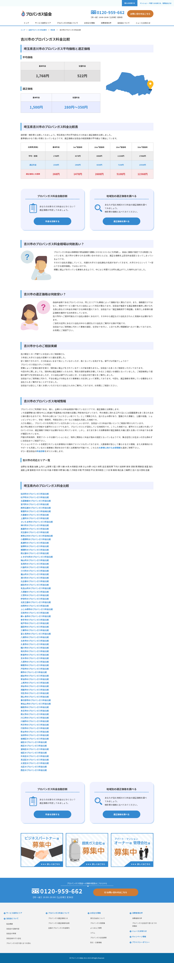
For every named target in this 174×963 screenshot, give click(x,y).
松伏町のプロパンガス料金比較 (35, 493)
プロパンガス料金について (67, 23)
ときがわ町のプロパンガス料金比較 (37, 556)
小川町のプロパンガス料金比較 (35, 570)
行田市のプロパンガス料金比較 (35, 728)
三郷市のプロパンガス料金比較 (35, 630)
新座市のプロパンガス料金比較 (35, 654)
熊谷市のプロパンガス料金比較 (35, 731)
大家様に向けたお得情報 (110, 447)
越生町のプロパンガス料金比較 (35, 584)
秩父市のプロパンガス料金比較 (35, 714)
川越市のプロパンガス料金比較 (35, 721)
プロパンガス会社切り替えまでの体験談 (144, 924)
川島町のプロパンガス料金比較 (35, 567)
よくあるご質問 (96, 928)
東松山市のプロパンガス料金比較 (36, 703)
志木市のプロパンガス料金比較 (35, 658)
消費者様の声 (106, 23)
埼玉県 (52, 30)
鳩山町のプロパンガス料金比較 (35, 560)
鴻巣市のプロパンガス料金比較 (35, 689)
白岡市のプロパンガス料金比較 (35, 605)
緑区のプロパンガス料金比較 (34, 742)
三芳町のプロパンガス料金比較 (35, 595)
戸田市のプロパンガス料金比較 (35, 668)
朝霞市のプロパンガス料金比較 (35, 665)
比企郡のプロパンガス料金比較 (35, 581)
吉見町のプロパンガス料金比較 (35, 563)
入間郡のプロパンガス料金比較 (35, 591)
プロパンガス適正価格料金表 (59, 923)
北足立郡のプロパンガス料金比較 (36, 602)
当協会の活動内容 (12, 929)
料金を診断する (52, 221)
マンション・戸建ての (155, 3)
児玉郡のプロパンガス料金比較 (35, 532)
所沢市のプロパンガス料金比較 (35, 724)
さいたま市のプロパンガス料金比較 (37, 521)
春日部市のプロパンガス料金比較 (36, 700)
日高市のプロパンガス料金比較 (35, 612)
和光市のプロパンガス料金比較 (35, 651)
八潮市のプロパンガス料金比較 (35, 637)
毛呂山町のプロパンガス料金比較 (36, 588)
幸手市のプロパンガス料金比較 (35, 619)
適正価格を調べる (121, 221)
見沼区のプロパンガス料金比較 (35, 759)
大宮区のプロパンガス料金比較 (35, 763)
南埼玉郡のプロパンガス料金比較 (36, 507)
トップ (26, 23)
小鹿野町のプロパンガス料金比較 (36, 539)
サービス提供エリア (43, 23)
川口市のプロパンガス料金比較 (35, 717)
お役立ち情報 (89, 23)
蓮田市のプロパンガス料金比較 (35, 626)
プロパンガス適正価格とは (58, 918)
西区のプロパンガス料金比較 (34, 770)
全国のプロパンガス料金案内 (59, 928)
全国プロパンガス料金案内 (38, 30)
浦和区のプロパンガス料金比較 (35, 749)
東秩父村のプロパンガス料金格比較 (37, 535)
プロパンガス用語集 (97, 923)
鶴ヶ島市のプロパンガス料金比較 (36, 616)
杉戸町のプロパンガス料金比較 (35, 497)
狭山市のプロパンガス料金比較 (35, 696)
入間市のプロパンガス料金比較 (35, 661)
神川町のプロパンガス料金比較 (35, 525)
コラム (92, 933)
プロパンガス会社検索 (98, 937)
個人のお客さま (129, 3)
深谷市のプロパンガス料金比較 (35, 686)
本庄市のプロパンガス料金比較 (35, 710)
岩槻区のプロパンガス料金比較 (35, 738)
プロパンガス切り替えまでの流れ (18, 943)
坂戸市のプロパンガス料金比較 (35, 623)
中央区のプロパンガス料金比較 (35, 756)
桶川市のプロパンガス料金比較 (35, 647)
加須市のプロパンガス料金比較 (35, 735)
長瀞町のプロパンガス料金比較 (35, 542)
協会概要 (9, 924)
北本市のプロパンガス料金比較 (35, 640)
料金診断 (41, 451)
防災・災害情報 (96, 942)
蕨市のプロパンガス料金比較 (34, 672)
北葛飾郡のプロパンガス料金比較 (36, 500)
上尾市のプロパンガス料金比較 (35, 682)
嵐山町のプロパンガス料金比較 (35, 574)
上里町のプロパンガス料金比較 (35, 518)
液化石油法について (97, 918)
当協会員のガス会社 (13, 938)
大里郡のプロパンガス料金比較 (35, 514)
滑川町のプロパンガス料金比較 (35, 577)
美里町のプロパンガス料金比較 (35, 528)
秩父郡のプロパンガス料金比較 (35, 553)
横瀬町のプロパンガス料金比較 (35, 549)
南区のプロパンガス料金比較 (34, 745)
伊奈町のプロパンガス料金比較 (35, 598)
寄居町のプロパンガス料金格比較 (36, 511)
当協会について (123, 23)
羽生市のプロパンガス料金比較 (35, 693)
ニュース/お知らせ (143, 23)
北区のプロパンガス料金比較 (34, 766)
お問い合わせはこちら (140, 13)
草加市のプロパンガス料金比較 (35, 679)
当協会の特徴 (11, 933)
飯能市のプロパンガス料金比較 (35, 707)
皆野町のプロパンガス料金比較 (35, 546)
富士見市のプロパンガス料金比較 (36, 633)
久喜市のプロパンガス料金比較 (35, 644)
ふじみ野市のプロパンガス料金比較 (37, 609)
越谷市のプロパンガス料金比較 (35, 675)
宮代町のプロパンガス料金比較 (35, 504)
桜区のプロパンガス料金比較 (34, 752)
